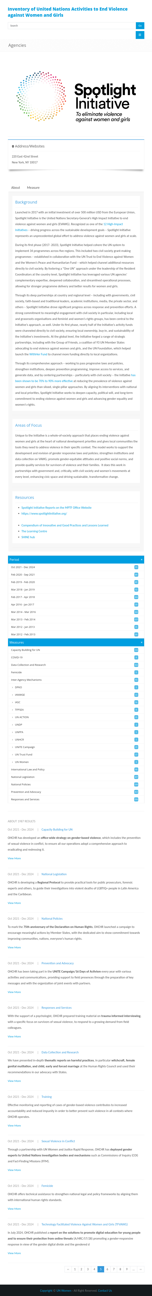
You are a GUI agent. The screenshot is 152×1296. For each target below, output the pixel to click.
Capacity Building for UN (57, 829)
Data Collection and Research (60, 1052)
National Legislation (54, 874)
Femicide (47, 1186)
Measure (33, 187)
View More (14, 858)
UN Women (63, 1290)
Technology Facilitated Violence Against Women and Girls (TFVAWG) (85, 1224)
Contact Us (105, 1290)
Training (47, 1097)
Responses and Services (57, 1008)
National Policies (52, 918)
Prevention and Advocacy (58, 963)
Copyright (46, 1290)
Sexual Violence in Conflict (58, 1141)
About (15, 187)
